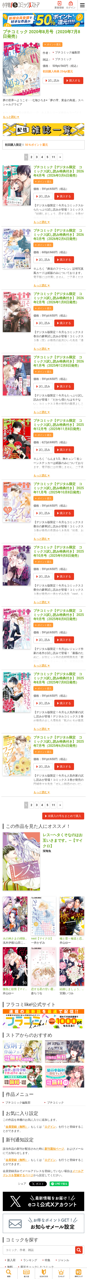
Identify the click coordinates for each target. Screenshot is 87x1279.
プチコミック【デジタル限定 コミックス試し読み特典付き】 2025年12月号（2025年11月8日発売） (58, 425)
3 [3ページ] (37, 157)
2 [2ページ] (31, 157)
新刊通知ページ (54, 1148)
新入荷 (11, 1260)
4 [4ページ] (42, 157)
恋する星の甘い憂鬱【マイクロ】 (43, 989)
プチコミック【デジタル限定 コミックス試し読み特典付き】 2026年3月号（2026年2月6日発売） (58, 235)
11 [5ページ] (53, 157)
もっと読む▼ (11, 117)
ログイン (70, 5)
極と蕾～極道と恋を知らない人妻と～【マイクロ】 (72, 938)
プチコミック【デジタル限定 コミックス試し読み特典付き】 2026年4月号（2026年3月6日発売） (58, 171)
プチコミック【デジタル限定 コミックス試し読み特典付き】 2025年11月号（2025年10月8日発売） (58, 488)
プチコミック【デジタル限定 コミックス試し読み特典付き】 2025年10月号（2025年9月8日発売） (58, 551)
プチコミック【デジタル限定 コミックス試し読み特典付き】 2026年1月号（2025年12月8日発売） (58, 361)
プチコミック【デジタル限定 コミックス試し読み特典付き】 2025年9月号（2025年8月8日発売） (58, 615)
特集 (47, 1260)
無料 (10, 1267)
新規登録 (59, 5)
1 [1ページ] (26, 157)
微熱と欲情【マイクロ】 (15, 989)
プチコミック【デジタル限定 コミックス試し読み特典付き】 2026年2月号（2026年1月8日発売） (58, 298)
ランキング (30, 1260)
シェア (22, 1183)
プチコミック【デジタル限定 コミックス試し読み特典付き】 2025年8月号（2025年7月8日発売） (58, 678)
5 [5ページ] (47, 157)
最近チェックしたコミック (37, 1267)
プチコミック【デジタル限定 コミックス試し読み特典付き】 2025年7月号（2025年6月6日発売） (58, 741)
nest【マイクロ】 (42, 938)
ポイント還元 (54, 44)
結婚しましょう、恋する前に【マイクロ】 (72, 989)
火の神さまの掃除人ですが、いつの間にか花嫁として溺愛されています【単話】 (15, 938)
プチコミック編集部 (67, 52)
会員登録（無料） (17, 1126)
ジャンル (63, 1260)
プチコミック (63, 59)
